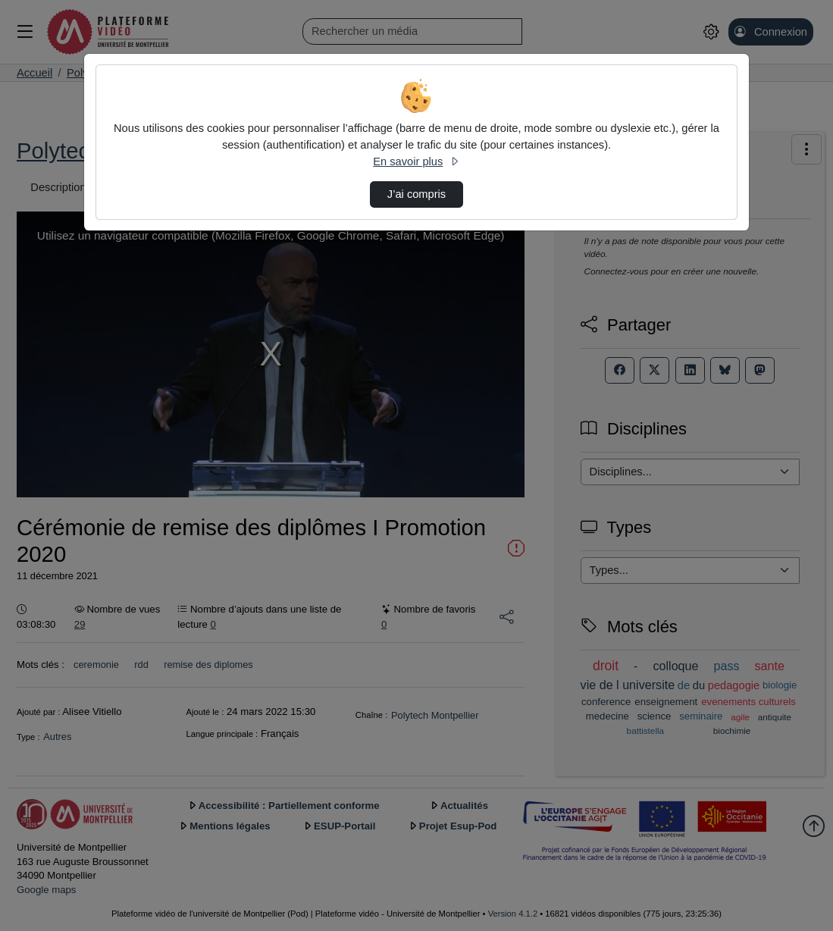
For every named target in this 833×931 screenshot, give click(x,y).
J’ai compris (416, 194)
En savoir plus (416, 161)
